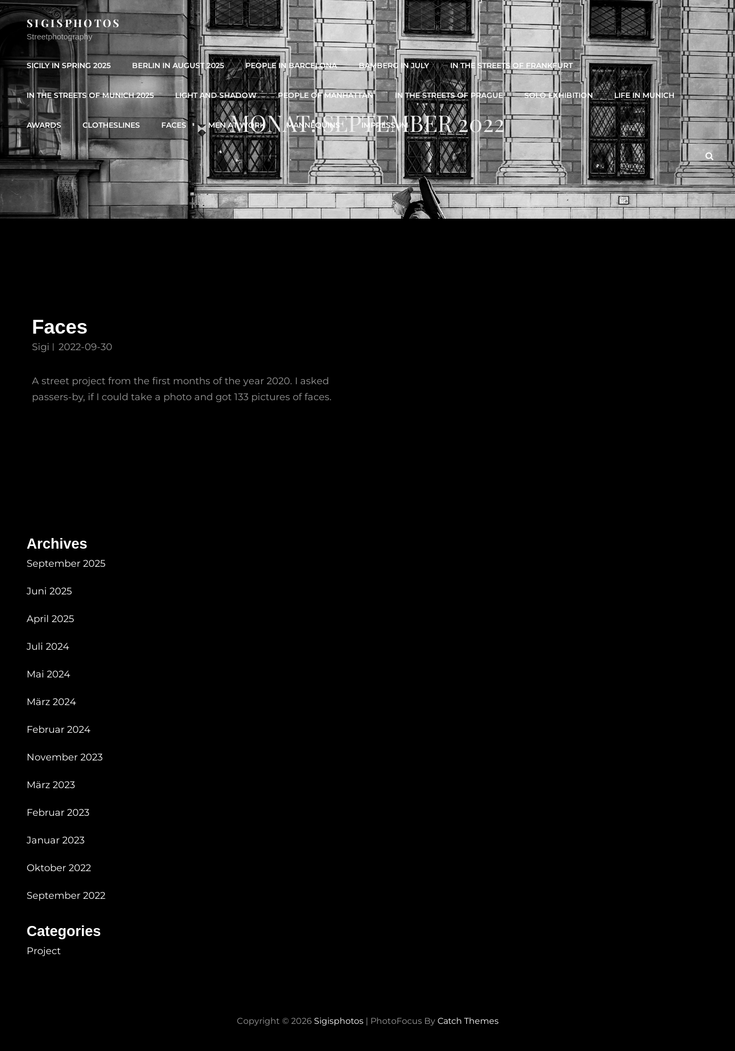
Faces (173, 125)
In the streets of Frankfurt (511, 65)
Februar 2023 (58, 812)
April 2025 (50, 619)
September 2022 (66, 895)
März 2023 (51, 785)
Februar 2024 (58, 729)
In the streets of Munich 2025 (90, 95)
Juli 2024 (48, 646)
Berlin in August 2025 (178, 65)
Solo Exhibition (558, 95)
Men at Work (236, 125)
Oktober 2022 (59, 868)
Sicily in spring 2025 (69, 65)
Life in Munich (644, 95)
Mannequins (313, 125)
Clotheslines (111, 125)
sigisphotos (74, 22)
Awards (44, 125)
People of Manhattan (325, 95)
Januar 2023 (56, 840)
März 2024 (51, 702)
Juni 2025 (49, 591)
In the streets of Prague (448, 95)
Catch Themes (468, 1021)
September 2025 (66, 563)
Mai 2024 (48, 674)
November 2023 (65, 757)
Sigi (40, 347)
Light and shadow (216, 95)
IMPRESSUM (384, 125)
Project (44, 951)
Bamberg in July (393, 65)
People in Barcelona (291, 65)
